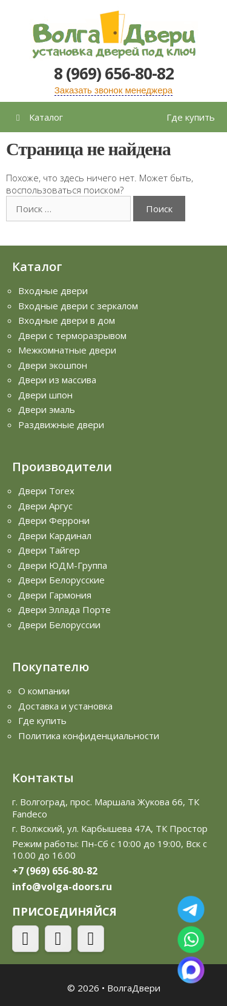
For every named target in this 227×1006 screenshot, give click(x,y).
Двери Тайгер (49, 550)
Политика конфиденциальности (88, 735)
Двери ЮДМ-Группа (62, 565)
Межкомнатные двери (67, 350)
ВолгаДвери (133, 988)
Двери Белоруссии (59, 625)
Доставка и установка (65, 706)
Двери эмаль (46, 409)
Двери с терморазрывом (72, 335)
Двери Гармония (54, 595)
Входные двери (53, 290)
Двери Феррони (54, 520)
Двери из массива (57, 380)
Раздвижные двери (61, 424)
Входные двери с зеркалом (78, 306)
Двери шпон (45, 395)
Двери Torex (46, 491)
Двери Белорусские (61, 580)
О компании (44, 691)
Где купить (190, 117)
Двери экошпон (52, 365)
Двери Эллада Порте (64, 609)
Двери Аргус (45, 506)
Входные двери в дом (66, 320)
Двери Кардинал (54, 535)
